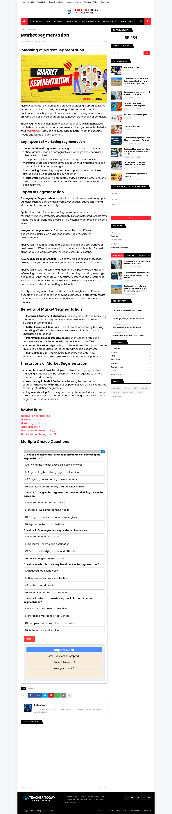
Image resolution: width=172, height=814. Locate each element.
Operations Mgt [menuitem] (90, 21)
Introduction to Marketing (35, 415)
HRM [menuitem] (48, 21)
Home (23, 2)
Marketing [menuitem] (72, 21)
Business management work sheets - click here (137, 93)
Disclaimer (69, 2)
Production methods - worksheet (128, 335)
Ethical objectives (132, 126)
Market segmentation (33, 423)
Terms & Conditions (56, 2)
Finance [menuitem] (58, 21)
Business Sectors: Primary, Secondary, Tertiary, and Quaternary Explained (136, 81)
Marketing (32, 29)
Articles (131, 352)
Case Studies (134, 811)
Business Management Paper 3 (127, 327)
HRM (131, 356)
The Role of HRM (131, 67)
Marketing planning (32, 419)
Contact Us (105, 2)
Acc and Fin (131, 348)
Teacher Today (35, 811)
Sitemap (78, 2)
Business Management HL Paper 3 (136, 175)
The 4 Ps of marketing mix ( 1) (38, 430)
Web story (87, 2)
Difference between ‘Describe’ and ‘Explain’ (135, 104)
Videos (95, 2)
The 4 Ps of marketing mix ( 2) (38, 434)
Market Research (30, 426)
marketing (33, 131)
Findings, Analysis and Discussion (128, 319)
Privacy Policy (42, 2)
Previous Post (27, 787)
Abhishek (39, 705)
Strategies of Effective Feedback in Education (134, 163)
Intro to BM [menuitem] (36, 21)
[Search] (127, 53)
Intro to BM (131, 360)
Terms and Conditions (119, 248)
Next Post (102, 787)
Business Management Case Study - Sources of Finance (137, 138)
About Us (31, 2)
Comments (144, 255)
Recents (131, 255)
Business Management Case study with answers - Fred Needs (137, 151)
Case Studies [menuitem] (128, 21)
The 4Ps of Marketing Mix (135, 115)
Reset (29, 638)
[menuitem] (24, 21)
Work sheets (131, 374)
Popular (117, 255)
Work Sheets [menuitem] (110, 21)
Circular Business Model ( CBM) (127, 310)
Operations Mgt (131, 367)
